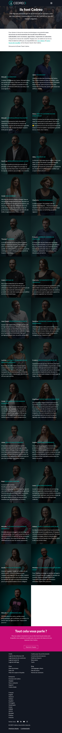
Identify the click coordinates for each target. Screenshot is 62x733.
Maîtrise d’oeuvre (36, 658)
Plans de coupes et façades (16, 672)
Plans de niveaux (13, 668)
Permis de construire (37, 672)
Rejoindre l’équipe (31, 647)
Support (11, 685)
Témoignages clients (37, 668)
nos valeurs (41, 40)
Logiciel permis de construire (17, 658)
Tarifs (33, 662)
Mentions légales (14, 728)
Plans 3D (11, 670)
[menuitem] (30, 693)
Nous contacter (13, 683)
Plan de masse (35, 670)
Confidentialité (25, 728)
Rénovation (34, 660)
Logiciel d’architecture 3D (16, 656)
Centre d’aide (12, 687)
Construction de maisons (38, 656)
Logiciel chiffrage (14, 662)
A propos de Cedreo (15, 679)
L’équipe (11, 681)
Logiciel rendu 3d (14, 660)
